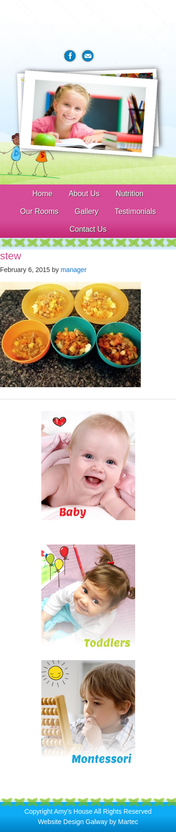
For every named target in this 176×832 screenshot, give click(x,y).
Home (42, 194)
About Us (84, 194)
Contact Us (88, 229)
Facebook (69, 56)
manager (73, 269)
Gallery (87, 211)
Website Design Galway (72, 821)
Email (87, 56)
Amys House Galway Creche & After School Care (88, 24)
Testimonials (135, 211)
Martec (128, 821)
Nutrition (129, 194)
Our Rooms (39, 211)
